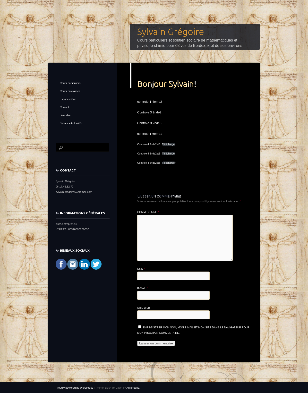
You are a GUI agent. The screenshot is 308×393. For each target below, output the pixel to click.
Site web (143, 307)
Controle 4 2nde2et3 (148, 144)
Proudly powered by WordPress (74, 387)
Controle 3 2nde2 (149, 112)
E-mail (142, 288)
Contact (64, 107)
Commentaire (148, 212)
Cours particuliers (70, 83)
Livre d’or (65, 115)
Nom (141, 268)
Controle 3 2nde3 (149, 123)
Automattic (132, 387)
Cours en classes (70, 91)
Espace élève (68, 99)
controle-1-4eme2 (149, 101)
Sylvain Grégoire (170, 31)
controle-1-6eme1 (149, 134)
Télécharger (168, 144)
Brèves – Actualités (71, 123)
